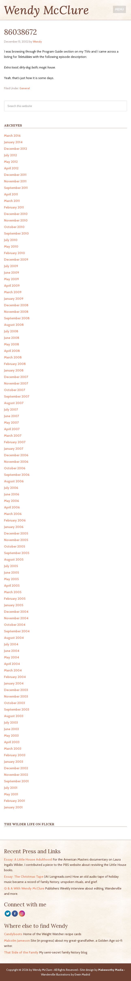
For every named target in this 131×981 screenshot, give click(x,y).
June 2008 (11, 338)
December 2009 (16, 259)
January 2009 (13, 299)
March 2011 (12, 201)
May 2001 (11, 794)
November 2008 (16, 312)
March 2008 (13, 357)
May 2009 (11, 279)
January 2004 (14, 683)
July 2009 (11, 266)
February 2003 (14, 755)
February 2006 (15, 520)
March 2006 (13, 514)
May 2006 (11, 501)
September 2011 (16, 188)
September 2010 (16, 233)
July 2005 (11, 566)
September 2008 (17, 318)
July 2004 (11, 644)
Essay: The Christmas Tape (23, 876)
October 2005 (14, 546)
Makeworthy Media (110, 970)
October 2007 (14, 390)
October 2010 (14, 227)
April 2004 (12, 664)
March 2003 (12, 749)
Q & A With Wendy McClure (24, 888)
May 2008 (11, 344)
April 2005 (12, 585)
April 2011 (11, 194)
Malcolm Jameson (17, 940)
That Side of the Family (21, 952)
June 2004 (11, 651)
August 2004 (14, 638)
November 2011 (15, 181)
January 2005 (13, 605)
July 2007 (11, 409)
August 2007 (13, 403)
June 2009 (11, 272)
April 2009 (12, 286)
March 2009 (12, 292)
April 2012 (11, 168)
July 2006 (11, 488)
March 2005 (12, 592)
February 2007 (14, 442)
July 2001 (10, 788)
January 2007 (13, 449)
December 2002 (16, 768)
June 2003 (11, 729)
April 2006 (12, 507)
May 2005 (11, 579)
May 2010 (11, 246)
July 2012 (10, 155)
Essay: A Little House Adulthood (28, 859)
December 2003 (16, 690)
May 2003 (11, 735)
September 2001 (16, 781)
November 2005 (16, 540)
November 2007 (16, 383)
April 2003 (11, 742)
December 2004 (16, 612)
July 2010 (10, 240)
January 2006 (14, 527)
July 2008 (11, 331)
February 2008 (15, 364)
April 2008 (12, 351)
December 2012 (15, 149)
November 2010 (16, 220)
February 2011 (14, 207)
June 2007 (11, 416)
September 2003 (16, 709)
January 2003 (13, 762)
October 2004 (14, 625)
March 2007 (12, 436)
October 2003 (14, 703)
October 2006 (14, 468)
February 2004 (15, 677)
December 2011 (15, 175)
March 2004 (13, 670)
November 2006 (16, 462)
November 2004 (16, 618)
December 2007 (16, 377)
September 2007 (16, 396)
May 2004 (11, 657)
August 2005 (14, 559)
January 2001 (13, 807)
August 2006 (14, 481)
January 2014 (13, 142)
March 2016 (12, 136)
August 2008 (14, 325)
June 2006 (11, 494)
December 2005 (16, 533)
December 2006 (16, 455)
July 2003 (11, 722)
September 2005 (16, 553)
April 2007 (11, 429)
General (24, 88)
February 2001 (14, 801)
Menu (119, 9)
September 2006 (17, 475)
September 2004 (17, 631)
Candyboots (13, 934)
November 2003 (16, 696)
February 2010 (14, 253)
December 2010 (16, 214)
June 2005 (11, 572)
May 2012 (11, 162)
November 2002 (16, 775)
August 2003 (13, 716)
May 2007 (11, 422)
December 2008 (16, 305)
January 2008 (14, 370)
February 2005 (15, 599)
